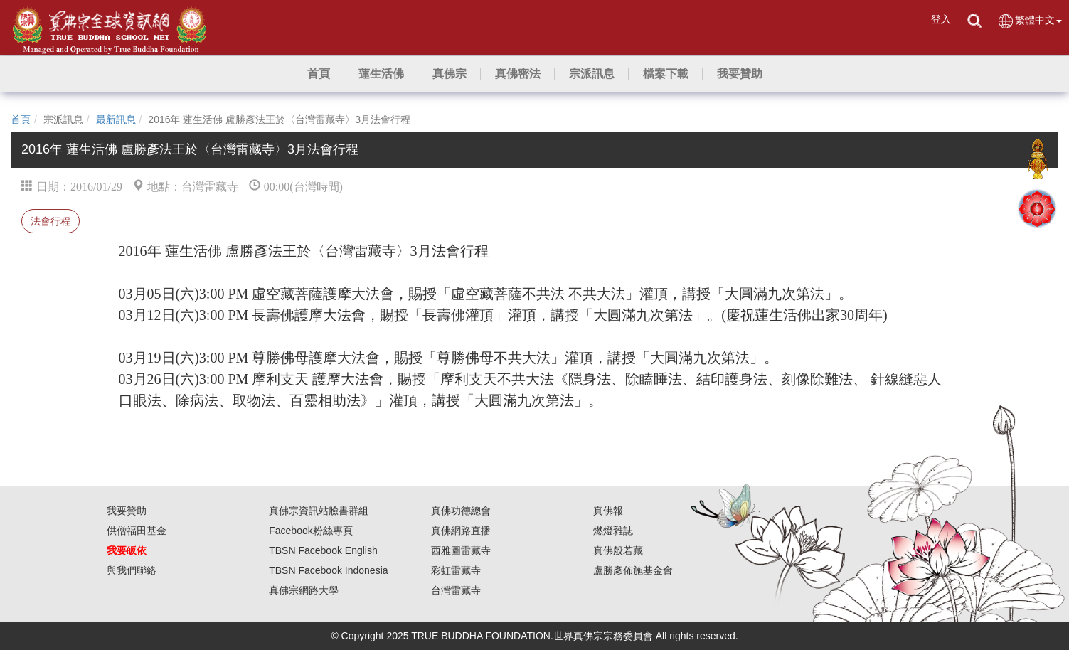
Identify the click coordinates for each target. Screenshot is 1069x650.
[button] (381, 74)
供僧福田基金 (136, 530)
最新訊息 (116, 119)
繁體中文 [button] (1029, 21)
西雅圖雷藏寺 (461, 550)
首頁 (21, 119)
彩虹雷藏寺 (456, 570)
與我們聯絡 (131, 570)
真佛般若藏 (618, 550)
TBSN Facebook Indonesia (328, 570)
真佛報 (608, 510)
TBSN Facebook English (323, 550)
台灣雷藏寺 (456, 590)
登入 (941, 19)
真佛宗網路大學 (304, 590)
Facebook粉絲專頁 (310, 530)
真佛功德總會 (461, 510)
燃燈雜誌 (613, 530)
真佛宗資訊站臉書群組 (318, 510)
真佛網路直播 (461, 530)
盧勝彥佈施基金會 (633, 570)
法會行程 (50, 221)
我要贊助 (127, 510)
